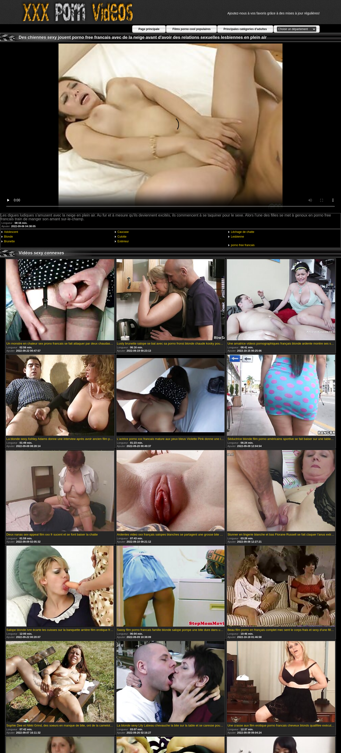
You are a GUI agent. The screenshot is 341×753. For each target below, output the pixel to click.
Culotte (121, 236)
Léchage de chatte (242, 232)
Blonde (8, 236)
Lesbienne (237, 236)
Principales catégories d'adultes (245, 29)
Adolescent (11, 232)
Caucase (123, 232)
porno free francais (243, 245)
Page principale (149, 29)
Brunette (9, 241)
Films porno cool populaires (191, 29)
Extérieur (123, 241)
